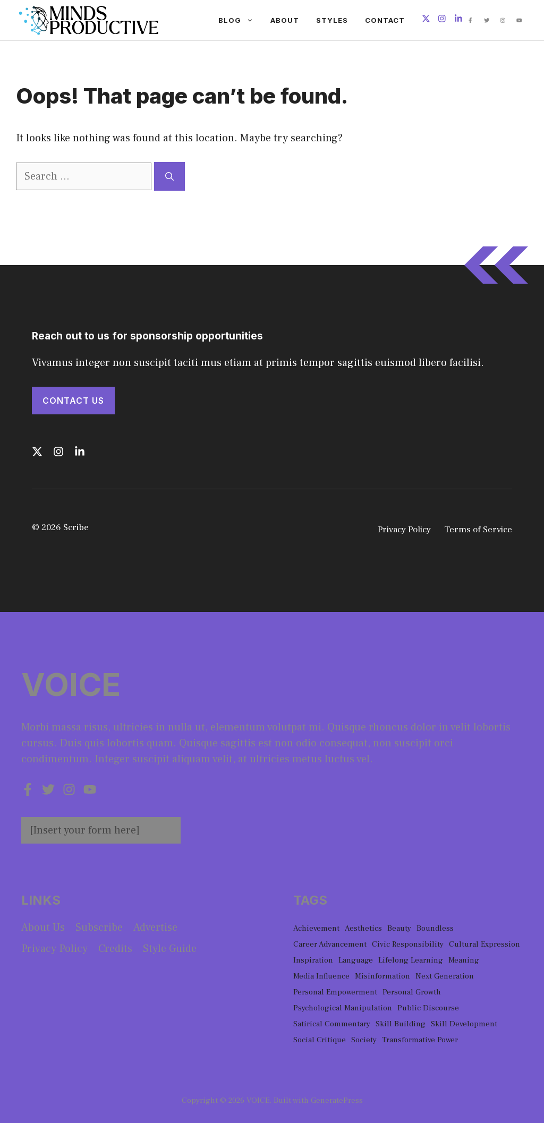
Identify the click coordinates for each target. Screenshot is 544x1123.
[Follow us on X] (426, 19)
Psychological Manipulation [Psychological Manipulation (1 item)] (342, 1008)
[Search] (169, 176)
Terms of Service (478, 529)
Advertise (155, 927)
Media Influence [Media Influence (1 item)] (321, 976)
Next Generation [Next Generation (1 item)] (444, 976)
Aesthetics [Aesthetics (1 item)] (363, 928)
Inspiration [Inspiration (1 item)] (313, 960)
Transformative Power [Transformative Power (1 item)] (420, 1040)
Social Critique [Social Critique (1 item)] (319, 1040)
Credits (115, 949)
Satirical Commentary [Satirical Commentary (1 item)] (331, 1024)
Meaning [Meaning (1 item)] (463, 960)
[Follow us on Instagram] (442, 19)
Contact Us (73, 400)
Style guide (170, 949)
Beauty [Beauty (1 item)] (399, 928)
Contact (385, 20)
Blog (240, 20)
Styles (332, 20)
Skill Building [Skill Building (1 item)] (401, 1024)
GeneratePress (337, 1100)
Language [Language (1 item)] (355, 960)
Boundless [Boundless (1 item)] (435, 928)
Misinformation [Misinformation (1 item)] (382, 976)
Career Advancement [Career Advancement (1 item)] (330, 944)
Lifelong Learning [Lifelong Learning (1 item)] (410, 960)
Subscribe (99, 927)
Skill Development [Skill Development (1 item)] (464, 1024)
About (284, 20)
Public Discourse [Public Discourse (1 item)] (428, 1008)
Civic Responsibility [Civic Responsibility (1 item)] (408, 944)
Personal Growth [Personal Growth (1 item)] (411, 992)
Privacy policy (54, 949)
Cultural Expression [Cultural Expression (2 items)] (484, 944)
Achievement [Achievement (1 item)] (316, 928)
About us (43, 927)
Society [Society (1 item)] (364, 1040)
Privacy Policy (404, 529)
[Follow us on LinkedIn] (458, 19)
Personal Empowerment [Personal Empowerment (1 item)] (335, 992)
